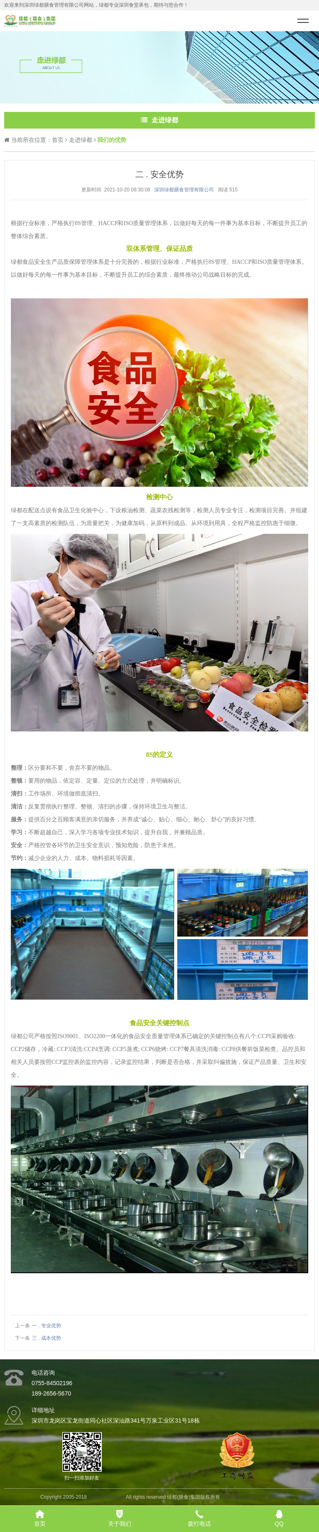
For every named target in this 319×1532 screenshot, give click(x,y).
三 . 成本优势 (46, 1338)
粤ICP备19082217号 (244, 1497)
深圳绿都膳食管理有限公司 (184, 190)
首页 (58, 139)
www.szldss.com (106, 1497)
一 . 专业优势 (46, 1326)
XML (273, 1497)
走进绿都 (80, 139)
